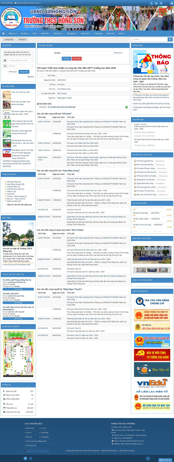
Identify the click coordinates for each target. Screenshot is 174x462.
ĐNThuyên (113, 450)
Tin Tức (43, 428)
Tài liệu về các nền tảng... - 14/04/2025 (147, 229)
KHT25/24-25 (43, 335)
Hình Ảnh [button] (45, 34)
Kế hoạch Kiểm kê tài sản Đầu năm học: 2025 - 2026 (87, 134)
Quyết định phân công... (144, 183)
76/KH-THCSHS (44, 143)
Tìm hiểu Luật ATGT (11, 294)
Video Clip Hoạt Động (31, 441)
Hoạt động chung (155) (14, 184)
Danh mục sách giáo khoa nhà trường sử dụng (151, 104)
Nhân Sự (29, 437)
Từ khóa (57, 53)
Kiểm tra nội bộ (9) (13, 201)
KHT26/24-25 (43, 210)
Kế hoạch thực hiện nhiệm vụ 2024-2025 (82, 150)
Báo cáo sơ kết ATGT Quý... (146, 195)
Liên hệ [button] (121, 33)
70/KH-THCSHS (44, 150)
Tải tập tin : (57, 107)
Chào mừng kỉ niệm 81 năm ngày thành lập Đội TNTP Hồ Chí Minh (22, 124)
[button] (126, 107)
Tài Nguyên (45, 437)
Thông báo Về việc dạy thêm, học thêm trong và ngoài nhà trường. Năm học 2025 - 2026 (151, 79)
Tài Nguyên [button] (72, 34)
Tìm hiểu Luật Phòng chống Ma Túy (17, 280)
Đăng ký (31, 77)
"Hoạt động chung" (71, 171)
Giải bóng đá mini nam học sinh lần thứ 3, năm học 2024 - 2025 (23, 143)
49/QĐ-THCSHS (44, 217)
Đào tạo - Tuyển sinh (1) (15, 199)
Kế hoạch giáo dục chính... (145, 187)
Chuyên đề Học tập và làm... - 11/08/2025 (148, 212)
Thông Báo (44, 432)
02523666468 (8, 3)
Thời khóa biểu (31, 445)
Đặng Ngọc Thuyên (64, 98)
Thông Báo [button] (98, 33)
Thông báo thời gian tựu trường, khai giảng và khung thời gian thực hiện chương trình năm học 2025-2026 (151, 97)
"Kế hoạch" (66, 114)
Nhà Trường (62, 93)
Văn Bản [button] (25, 34)
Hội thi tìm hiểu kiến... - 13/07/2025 (146, 218)
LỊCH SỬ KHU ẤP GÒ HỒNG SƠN (16, 265)
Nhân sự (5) (10, 191)
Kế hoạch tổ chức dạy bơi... (145, 172)
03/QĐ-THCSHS (44, 200)
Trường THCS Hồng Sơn (90, 450)
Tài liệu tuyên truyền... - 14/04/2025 (146, 223)
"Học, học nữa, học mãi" (21, 92)
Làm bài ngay (18, 289)
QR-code (28, 451)
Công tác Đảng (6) (13, 182)
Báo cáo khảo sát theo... (144, 165)
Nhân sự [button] (13, 34)
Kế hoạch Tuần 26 (74, 210)
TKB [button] (35, 34)
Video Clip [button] (58, 34)
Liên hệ (28, 432)
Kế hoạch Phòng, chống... (145, 168)
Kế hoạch (61, 84)
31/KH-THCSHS (44, 122)
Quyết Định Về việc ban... (145, 180)
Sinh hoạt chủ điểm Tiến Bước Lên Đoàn (21, 103)
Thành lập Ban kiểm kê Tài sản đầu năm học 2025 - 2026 (88, 200)
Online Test (30, 428)
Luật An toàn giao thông (15, 296)
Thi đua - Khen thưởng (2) (16, 196)
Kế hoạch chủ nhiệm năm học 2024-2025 (82, 143)
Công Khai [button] (85, 34)
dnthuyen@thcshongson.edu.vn (29, 3)
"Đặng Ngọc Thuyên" (72, 289)
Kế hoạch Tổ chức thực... (145, 191)
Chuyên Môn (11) (12, 187)
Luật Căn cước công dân (15, 312)
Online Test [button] (110, 33)
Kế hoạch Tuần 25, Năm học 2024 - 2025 (82, 335)
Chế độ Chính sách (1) (14, 189)
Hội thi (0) (9, 194)
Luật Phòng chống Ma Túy (16, 282)
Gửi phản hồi (165, 460)
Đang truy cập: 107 (41, 451)
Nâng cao (118, 53)
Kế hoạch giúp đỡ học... (144, 161)
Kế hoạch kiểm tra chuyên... (146, 176)
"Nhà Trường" (77, 230)
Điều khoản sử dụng (127, 450)
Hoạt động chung (63, 89)
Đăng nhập (24, 72)
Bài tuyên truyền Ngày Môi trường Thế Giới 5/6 (22, 132)
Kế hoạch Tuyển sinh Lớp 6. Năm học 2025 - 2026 (22, 112)
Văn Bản (44, 441)
